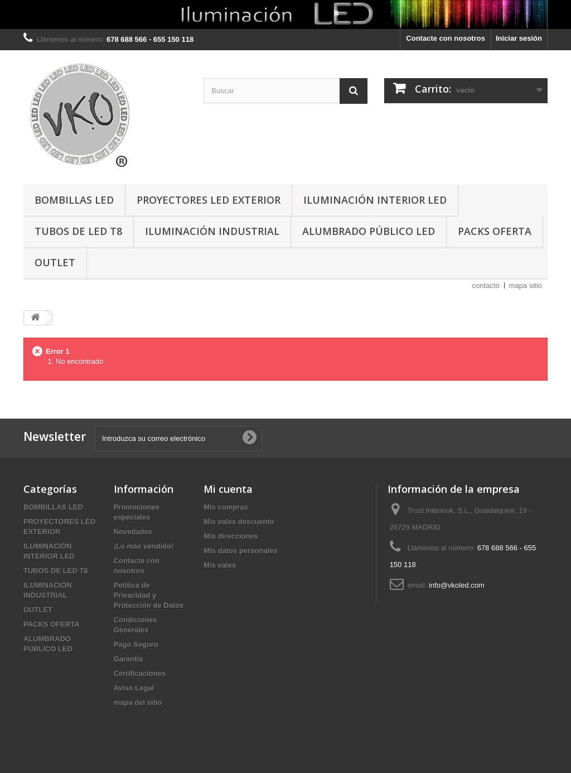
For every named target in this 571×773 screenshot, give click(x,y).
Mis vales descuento (239, 521)
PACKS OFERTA (494, 231)
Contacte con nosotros (445, 38)
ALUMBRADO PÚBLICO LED (368, 231)
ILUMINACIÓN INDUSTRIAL (212, 231)
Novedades (133, 531)
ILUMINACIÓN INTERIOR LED (375, 200)
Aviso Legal (134, 688)
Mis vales (220, 565)
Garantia (128, 659)
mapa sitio (525, 285)
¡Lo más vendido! (144, 546)
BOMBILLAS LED (74, 200)
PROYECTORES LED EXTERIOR (208, 200)
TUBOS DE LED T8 (78, 231)
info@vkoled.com (457, 585)
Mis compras (226, 507)
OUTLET (55, 262)
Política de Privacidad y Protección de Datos (149, 595)
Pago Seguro (136, 644)
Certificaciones (140, 673)
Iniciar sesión (519, 38)
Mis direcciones (231, 536)
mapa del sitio (138, 702)
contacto (486, 285)
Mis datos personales (240, 550)
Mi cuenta (228, 489)
